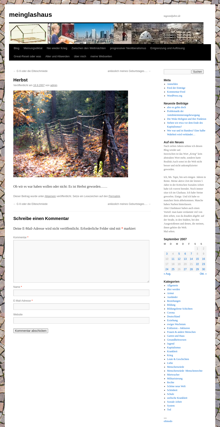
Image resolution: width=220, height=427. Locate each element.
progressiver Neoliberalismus (128, 48)
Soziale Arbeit (174, 401)
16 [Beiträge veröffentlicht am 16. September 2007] (203, 258)
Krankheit (172, 351)
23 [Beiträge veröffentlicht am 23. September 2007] (203, 264)
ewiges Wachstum (176, 324)
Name (17, 286)
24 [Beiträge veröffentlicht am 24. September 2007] (166, 269)
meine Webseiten (101, 56)
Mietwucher (173, 374)
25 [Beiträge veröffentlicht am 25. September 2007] (172, 269)
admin (53, 85)
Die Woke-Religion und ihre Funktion (186, 118)
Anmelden (172, 84)
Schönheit (172, 390)
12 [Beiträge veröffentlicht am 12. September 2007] (179, 258)
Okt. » (203, 273)
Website (18, 314)
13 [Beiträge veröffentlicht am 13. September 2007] (185, 258)
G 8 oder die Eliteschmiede (30, 71)
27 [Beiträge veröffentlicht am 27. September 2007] (185, 269)
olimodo (168, 421)
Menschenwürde (175, 366)
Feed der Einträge (176, 87)
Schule (170, 394)
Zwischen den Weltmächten (89, 48)
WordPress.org (174, 95)
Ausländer (172, 297)
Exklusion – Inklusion (178, 328)
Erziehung (172, 320)
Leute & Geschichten (178, 359)
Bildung (171, 304)
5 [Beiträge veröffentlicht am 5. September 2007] (179, 253)
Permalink (114, 196)
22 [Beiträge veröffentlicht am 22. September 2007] (197, 264)
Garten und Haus (176, 335)
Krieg (170, 355)
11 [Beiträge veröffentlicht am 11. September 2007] (172, 258)
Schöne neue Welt (176, 386)
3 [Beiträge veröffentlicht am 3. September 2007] (167, 253)
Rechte (170, 382)
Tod (169, 409)
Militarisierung (175, 378)
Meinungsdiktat (33, 48)
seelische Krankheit (177, 397)
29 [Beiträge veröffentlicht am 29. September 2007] (197, 269)
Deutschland (173, 316)
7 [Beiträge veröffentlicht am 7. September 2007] (191, 253)
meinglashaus (30, 14)
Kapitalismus (174, 347)
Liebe (170, 363)
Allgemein (50, 196)
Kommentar (20, 237)
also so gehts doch (176, 107)
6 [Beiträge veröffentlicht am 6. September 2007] (185, 253)
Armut (170, 293)
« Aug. (167, 273)
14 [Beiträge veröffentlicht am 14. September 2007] (191, 258)
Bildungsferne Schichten (179, 308)
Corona (171, 312)
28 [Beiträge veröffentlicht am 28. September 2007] (191, 269)
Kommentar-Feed (176, 91)
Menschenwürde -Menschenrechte (185, 370)
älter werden (173, 289)
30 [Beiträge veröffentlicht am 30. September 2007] (203, 269)
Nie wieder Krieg (57, 48)
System (171, 405)
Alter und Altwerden (57, 56)
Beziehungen (174, 300)
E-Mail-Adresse (23, 300)
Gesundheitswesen (176, 339)
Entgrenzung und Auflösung (167, 48)
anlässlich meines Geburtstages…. (129, 71)
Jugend (170, 343)
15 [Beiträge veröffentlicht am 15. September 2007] (197, 258)
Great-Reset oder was (27, 56)
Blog (16, 48)
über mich (80, 56)
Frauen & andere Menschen (181, 331)
